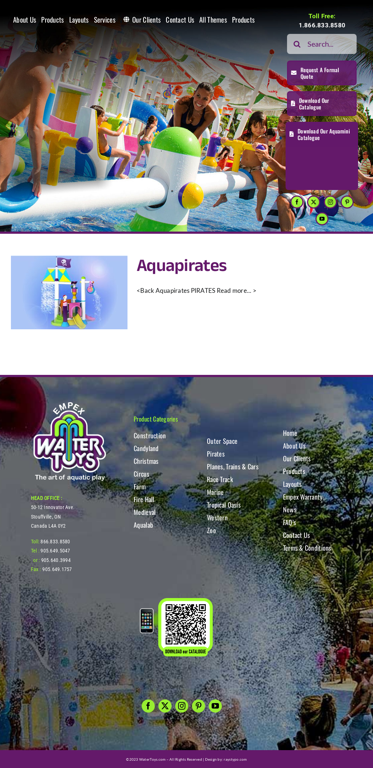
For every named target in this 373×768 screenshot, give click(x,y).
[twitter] (313, 202)
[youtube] (322, 218)
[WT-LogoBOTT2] (69, 404)
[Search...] (322, 44)
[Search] (297, 44)
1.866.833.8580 (322, 25)
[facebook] (296, 202)
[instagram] (330, 202)
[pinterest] (347, 202)
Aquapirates (182, 266)
